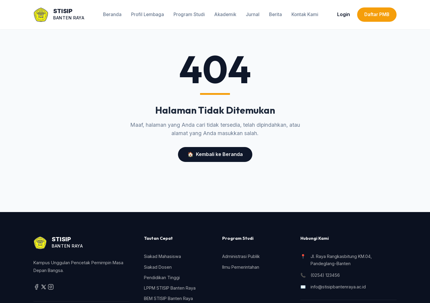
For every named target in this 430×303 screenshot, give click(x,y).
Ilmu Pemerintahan (240, 267)
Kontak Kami (304, 14)
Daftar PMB (376, 14)
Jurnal (252, 14)
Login (343, 14)
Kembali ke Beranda (215, 154)
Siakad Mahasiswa (162, 256)
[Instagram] (51, 288)
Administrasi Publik (241, 256)
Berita (275, 14)
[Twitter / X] (44, 288)
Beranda (112, 14)
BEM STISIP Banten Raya (168, 298)
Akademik (225, 14)
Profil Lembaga (147, 14)
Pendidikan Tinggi (162, 277)
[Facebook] (37, 288)
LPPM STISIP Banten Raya (170, 287)
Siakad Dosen (158, 267)
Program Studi (189, 14)
